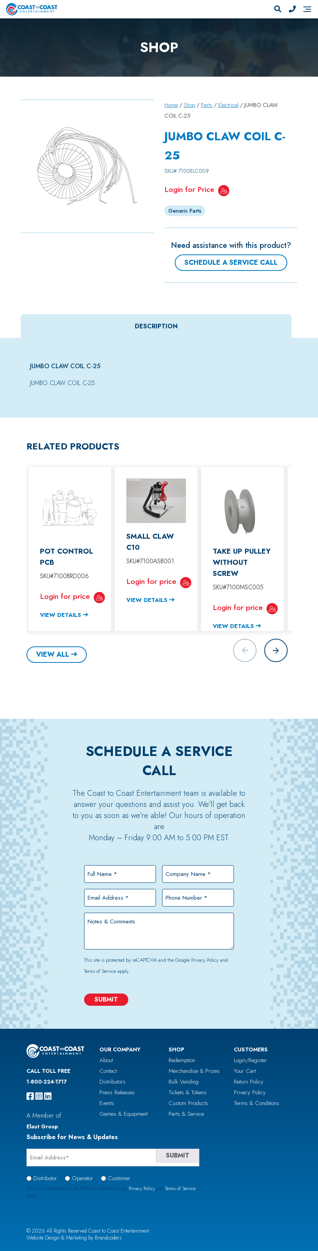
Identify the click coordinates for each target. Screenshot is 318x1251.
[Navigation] (307, 9)
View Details (60, 615)
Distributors (112, 1081)
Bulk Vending (184, 1081)
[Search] (277, 9)
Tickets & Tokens (188, 1092)
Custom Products (188, 1103)
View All (52, 654)
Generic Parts (184, 211)
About (106, 1060)
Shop (189, 105)
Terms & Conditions (256, 1103)
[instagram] (39, 1096)
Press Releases (117, 1092)
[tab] (156, 326)
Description (156, 326)
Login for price (65, 596)
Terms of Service (100, 971)
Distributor (45, 1178)
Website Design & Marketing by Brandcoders (74, 1237)
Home (171, 105)
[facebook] (30, 1096)
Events (106, 1103)
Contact (108, 1071)
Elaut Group (42, 1126)
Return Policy (248, 1081)
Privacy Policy (205, 960)
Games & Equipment (123, 1114)
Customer (119, 1178)
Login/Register (250, 1060)
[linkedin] (47, 1096)
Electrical (228, 105)
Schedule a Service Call (231, 262)
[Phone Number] (292, 9)
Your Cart (245, 1071)
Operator (82, 1178)
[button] (276, 650)
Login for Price (189, 189)
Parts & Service (186, 1114)
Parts (206, 105)
